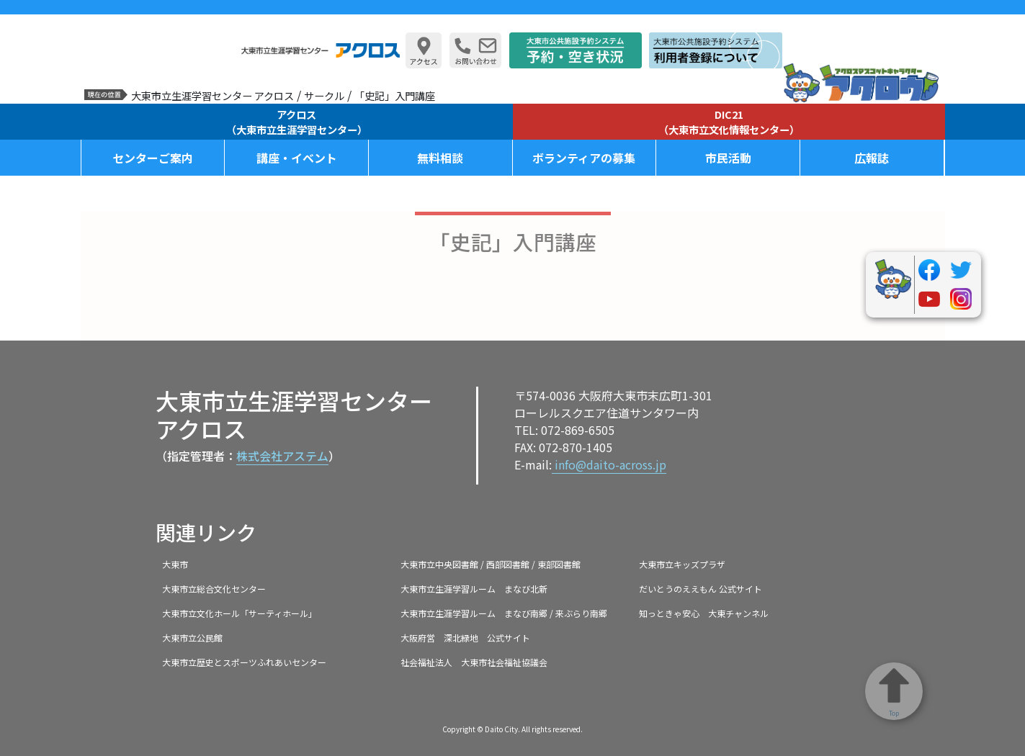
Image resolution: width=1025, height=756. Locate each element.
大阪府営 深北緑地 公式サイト (465, 637)
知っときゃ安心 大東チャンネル (704, 613)
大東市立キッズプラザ (682, 564)
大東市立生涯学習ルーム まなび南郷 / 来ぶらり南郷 (503, 613)
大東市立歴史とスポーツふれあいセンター (244, 662)
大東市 (175, 564)
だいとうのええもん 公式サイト (700, 588)
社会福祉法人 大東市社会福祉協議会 (473, 662)
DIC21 (729, 122)
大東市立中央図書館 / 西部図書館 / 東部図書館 (490, 564)
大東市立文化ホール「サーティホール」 (239, 613)
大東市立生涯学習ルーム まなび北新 (473, 588)
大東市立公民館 (192, 637)
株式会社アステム (282, 455)
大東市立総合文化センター (214, 588)
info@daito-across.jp (609, 464)
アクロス (296, 122)
